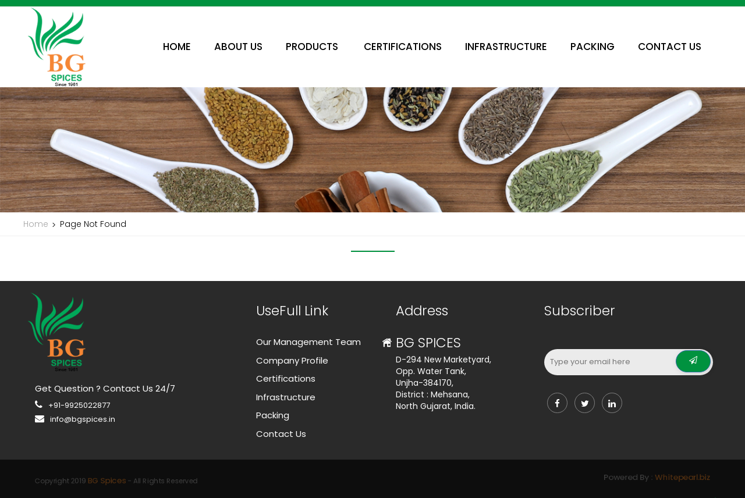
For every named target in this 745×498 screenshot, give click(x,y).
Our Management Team (308, 342)
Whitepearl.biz (507, 477)
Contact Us (281, 434)
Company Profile (292, 360)
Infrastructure (285, 397)
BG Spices (257, 479)
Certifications (285, 378)
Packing (272, 415)
